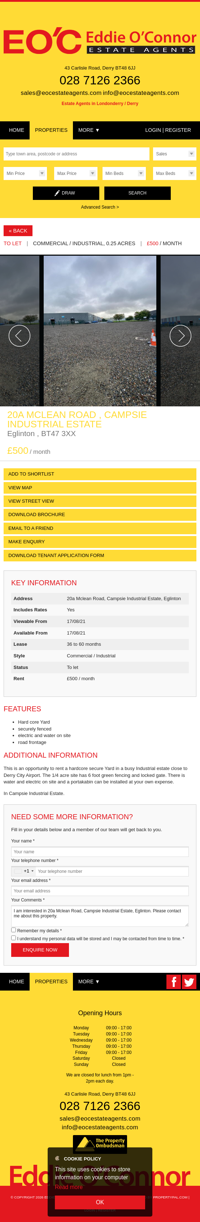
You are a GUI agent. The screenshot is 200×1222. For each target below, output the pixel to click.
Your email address (31, 880)
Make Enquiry (26, 541)
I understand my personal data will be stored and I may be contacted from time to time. (100, 938)
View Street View (31, 501)
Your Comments (28, 900)
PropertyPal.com (170, 1197)
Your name (23, 841)
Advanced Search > (100, 207)
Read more (69, 1187)
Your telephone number (34, 860)
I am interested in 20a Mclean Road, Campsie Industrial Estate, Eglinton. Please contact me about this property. (100, 915)
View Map (20, 487)
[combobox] (24, 871)
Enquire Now (40, 950)
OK (100, 1202)
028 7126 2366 (100, 80)
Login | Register (168, 130)
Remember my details (39, 930)
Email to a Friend (30, 528)
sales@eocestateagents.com (61, 92)
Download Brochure (36, 514)
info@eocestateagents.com (141, 92)
